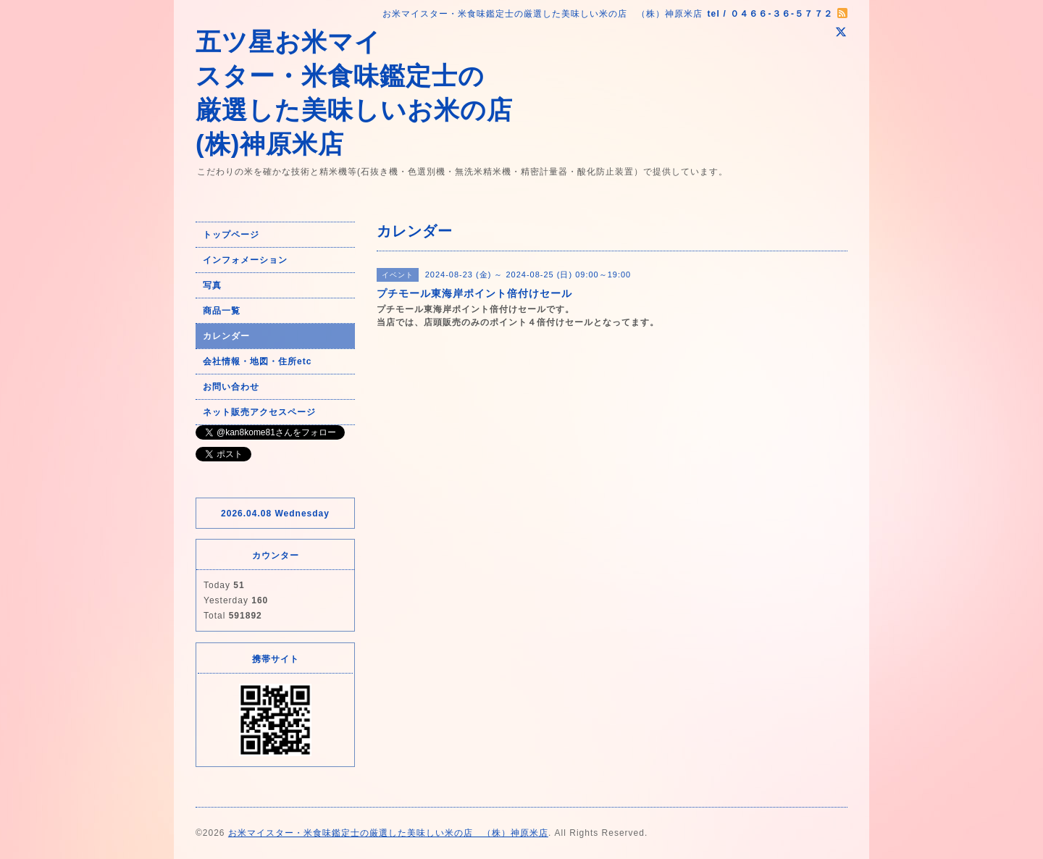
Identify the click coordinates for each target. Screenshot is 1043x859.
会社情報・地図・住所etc (257, 361)
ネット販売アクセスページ (259, 412)
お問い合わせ (231, 387)
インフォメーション (245, 260)
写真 (212, 285)
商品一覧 (221, 311)
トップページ (231, 235)
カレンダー (226, 336)
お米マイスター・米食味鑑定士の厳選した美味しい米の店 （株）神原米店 (388, 833)
